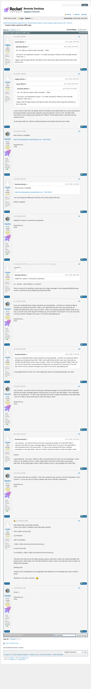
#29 (79, 386)
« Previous (13, 30)
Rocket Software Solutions (20, 654)
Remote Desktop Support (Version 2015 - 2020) (56, 23)
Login (22, 18)
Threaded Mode (83, 32)
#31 (79, 473)
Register (28, 18)
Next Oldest (9, 635)
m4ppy (7, 45)
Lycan (7, 82)
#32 (79, 520)
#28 (79, 349)
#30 (79, 434)
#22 (79, 73)
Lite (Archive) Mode (45, 654)
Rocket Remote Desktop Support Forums (15, 23)
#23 (79, 131)
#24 (79, 179)
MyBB (12, 657)
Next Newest (18, 635)
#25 (79, 216)
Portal (69, 14)
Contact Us (7, 654)
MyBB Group (25, 657)
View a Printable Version (12, 643)
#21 (79, 36)
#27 (79, 301)
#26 (79, 264)
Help (85, 14)
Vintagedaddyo (21, 659)
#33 (79, 588)
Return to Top (34, 654)
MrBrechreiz (13, 659)
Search (77, 14)
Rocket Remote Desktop (35, 23)
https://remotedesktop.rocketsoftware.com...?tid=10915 (32, 139)
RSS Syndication (58, 654)
